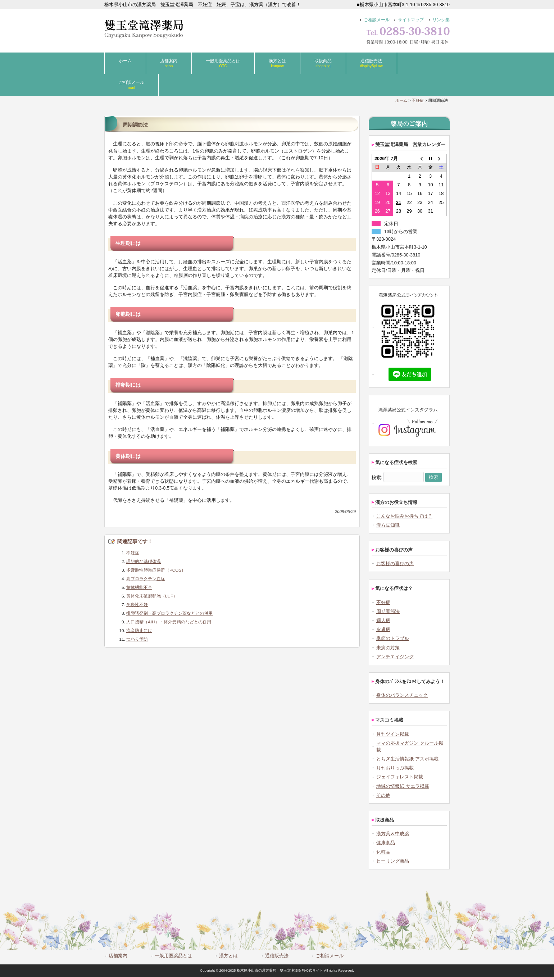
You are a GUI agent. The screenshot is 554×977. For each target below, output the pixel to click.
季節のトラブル (392, 638)
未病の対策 (388, 647)
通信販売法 (277, 955)
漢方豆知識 (388, 525)
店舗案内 (118, 955)
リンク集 (441, 20)
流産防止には (139, 630)
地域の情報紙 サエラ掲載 (402, 786)
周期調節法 (388, 611)
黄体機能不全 (139, 587)
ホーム (401, 100)
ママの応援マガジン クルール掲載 (409, 746)
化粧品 (383, 852)
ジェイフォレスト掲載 (399, 777)
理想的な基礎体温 (143, 561)
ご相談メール (377, 20)
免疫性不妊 (137, 604)
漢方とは (228, 955)
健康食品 (385, 842)
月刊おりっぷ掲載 (395, 768)
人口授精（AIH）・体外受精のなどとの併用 (168, 621)
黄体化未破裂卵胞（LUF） (151, 596)
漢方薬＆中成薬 (392, 833)
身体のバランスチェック (402, 695)
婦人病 (383, 620)
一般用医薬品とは (173, 955)
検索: (377, 477)
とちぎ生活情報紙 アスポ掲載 (407, 759)
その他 (383, 795)
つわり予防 (137, 639)
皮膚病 (383, 629)
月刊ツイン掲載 (392, 734)
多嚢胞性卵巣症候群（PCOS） (156, 570)
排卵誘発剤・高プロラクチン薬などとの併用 (169, 613)
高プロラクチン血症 (145, 578)
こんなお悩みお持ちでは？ (404, 516)
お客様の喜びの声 (395, 563)
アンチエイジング (395, 656)
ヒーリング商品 (392, 861)
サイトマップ (411, 20)
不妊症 (418, 100)
